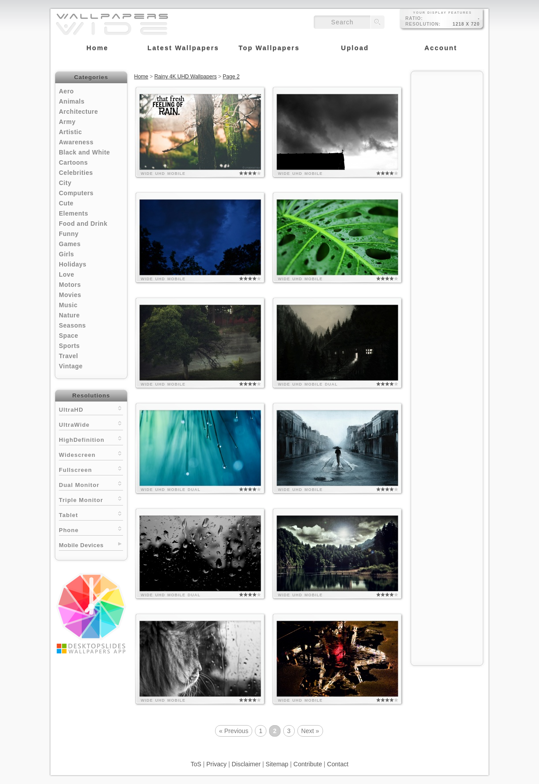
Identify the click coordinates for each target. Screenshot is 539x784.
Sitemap (277, 764)
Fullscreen (91, 469)
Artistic (70, 131)
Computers (76, 193)
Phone (91, 529)
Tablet (91, 514)
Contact (337, 764)
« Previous (233, 730)
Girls (66, 254)
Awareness (76, 142)
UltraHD (91, 409)
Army (67, 121)
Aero (66, 91)
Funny (69, 233)
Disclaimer (246, 764)
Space (68, 335)
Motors (70, 284)
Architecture (78, 111)
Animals (72, 101)
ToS (196, 764)
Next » (310, 730)
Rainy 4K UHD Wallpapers (185, 76)
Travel (68, 355)
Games (70, 243)
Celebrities (76, 172)
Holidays (72, 264)
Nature (69, 315)
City (65, 182)
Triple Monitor (91, 499)
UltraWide (91, 424)
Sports (69, 345)
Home (141, 76)
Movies (70, 294)
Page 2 (231, 76)
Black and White (84, 152)
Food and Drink (83, 223)
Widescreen (91, 454)
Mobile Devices (81, 545)
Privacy (216, 764)
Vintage (71, 366)
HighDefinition (91, 439)
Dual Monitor (91, 484)
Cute (66, 203)
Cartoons (73, 162)
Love (66, 274)
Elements (73, 213)
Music (68, 305)
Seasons (72, 325)
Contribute (307, 764)
